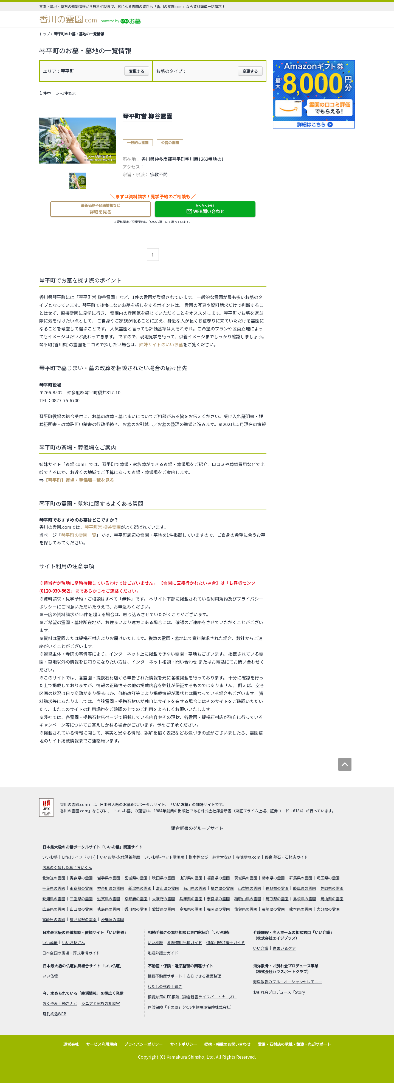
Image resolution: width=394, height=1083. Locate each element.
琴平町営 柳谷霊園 (103, 527)
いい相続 (155, 942)
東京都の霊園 (81, 888)
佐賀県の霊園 (245, 909)
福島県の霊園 (218, 878)
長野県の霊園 (277, 888)
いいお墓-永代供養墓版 (120, 857)
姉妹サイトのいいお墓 (161, 344)
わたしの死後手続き (165, 986)
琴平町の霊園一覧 (78, 535)
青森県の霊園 (81, 878)
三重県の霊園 (81, 899)
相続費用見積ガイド (184, 942)
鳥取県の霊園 (277, 899)
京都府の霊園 (136, 899)
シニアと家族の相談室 (100, 1003)
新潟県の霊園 (139, 888)
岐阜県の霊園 (304, 888)
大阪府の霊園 (163, 899)
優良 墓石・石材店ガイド (286, 857)
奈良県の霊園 (218, 899)
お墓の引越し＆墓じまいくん (67, 867)
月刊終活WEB (54, 1014)
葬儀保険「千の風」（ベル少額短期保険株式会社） (191, 1007)
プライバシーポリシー (143, 1044)
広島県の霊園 (53, 909)
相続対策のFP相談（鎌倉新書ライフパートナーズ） (192, 997)
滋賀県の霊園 (108, 899)
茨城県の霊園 (245, 878)
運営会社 (71, 1044)
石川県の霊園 (194, 888)
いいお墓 (180, 804)
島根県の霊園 (304, 899)
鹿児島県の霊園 (83, 919)
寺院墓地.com (248, 857)
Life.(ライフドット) (78, 857)
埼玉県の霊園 (328, 878)
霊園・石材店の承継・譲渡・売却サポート (294, 1044)
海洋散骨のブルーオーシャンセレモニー (287, 982)
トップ (44, 33)
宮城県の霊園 (136, 878)
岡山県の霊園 (332, 899)
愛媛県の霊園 (163, 909)
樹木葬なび (198, 857)
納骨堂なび (222, 857)
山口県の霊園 (81, 909)
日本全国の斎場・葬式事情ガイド (71, 953)
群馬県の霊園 (300, 878)
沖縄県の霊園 (112, 919)
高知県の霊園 (190, 909)
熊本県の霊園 (300, 909)
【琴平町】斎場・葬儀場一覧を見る (79, 480)
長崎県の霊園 (273, 909)
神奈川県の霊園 (110, 888)
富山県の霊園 (167, 888)
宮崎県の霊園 (53, 919)
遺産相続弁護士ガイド (225, 942)
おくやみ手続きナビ (60, 1003)
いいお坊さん (73, 942)
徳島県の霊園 (108, 909)
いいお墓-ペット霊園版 (164, 857)
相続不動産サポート (165, 976)
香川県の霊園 (136, 909)
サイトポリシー (183, 1044)
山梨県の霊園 (249, 888)
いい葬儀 (50, 942)
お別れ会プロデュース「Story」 (281, 992)
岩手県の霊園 (108, 878)
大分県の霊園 (328, 909)
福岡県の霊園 (218, 909)
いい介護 (260, 948)
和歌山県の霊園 (247, 899)
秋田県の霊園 (163, 878)
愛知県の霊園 (53, 899)
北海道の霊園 (53, 878)
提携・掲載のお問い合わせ (227, 1044)
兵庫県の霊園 (190, 899)
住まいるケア (284, 948)
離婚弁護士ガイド (163, 953)
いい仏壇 (50, 976)
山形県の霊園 (190, 878)
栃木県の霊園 (273, 878)
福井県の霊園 (222, 888)
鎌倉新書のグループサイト (197, 828)
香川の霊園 (68, 19)
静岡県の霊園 (332, 888)
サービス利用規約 (101, 1044)
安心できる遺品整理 (204, 976)
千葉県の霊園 (53, 888)
